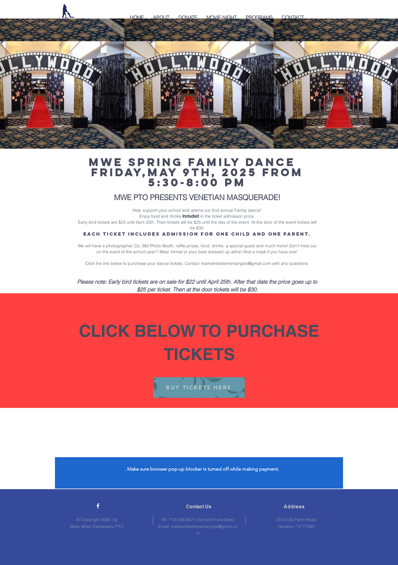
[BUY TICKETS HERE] (199, 387)
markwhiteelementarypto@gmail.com (236, 263)
